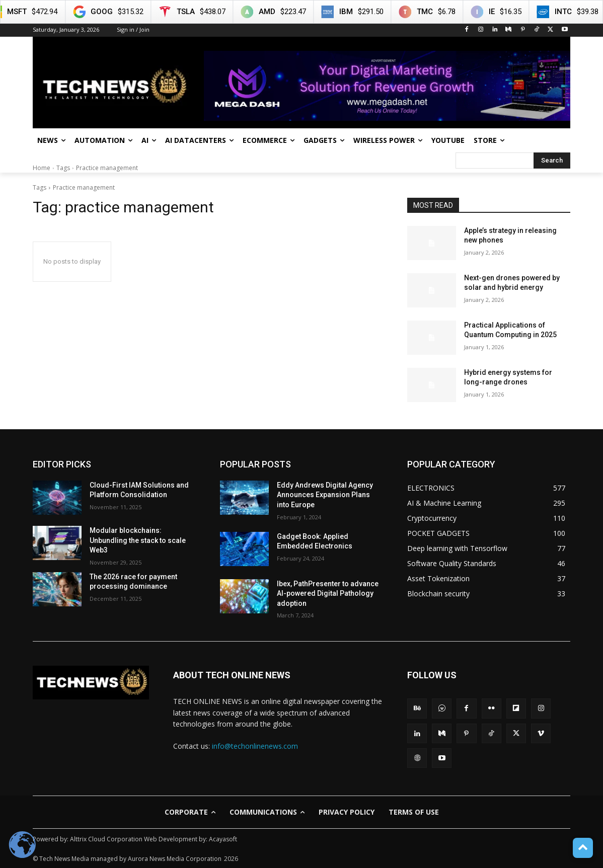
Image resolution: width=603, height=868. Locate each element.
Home (41, 168)
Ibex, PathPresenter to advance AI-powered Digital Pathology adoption (328, 593)
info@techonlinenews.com (255, 746)
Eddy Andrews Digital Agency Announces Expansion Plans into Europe (325, 495)
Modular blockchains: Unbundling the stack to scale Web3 (138, 540)
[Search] (552, 160)
